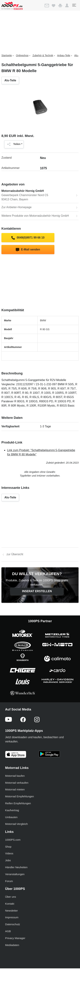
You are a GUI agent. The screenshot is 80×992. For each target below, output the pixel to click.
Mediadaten (12, 945)
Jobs (8, 860)
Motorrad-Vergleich (16, 823)
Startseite (6, 55)
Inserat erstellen (37, 591)
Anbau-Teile (63, 55)
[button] (67, 5)
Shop (8, 846)
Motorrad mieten (15, 789)
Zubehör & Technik (42, 55)
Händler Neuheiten (16, 867)
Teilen (12, 144)
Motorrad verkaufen (16, 782)
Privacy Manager (15, 938)
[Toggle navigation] (74, 5)
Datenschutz (12, 924)
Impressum (11, 917)
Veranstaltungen (15, 874)
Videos (9, 853)
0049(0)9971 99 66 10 (28, 237)
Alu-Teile (10, 80)
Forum (9, 881)
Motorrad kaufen (15, 775)
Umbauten (11, 817)
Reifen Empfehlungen (18, 803)
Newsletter (11, 910)
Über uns (10, 896)
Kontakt (9, 903)
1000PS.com (12, 839)
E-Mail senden (28, 249)
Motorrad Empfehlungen (19, 796)
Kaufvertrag (12, 810)
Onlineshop (22, 55)
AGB (8, 931)
